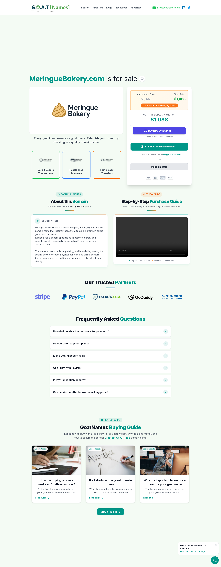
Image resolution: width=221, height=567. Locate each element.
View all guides (110, 511)
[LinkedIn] (183, 7)
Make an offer (159, 166)
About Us (98, 7)
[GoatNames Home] (50, 7)
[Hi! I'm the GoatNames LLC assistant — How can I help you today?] (197, 548)
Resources (121, 7)
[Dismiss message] (215, 545)
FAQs (109, 7)
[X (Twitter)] (189, 7)
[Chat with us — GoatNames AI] (215, 560)
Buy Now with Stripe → (159, 130)
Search (85, 7)
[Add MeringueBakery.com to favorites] (142, 79)
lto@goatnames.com (172, 154)
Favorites (136, 7)
